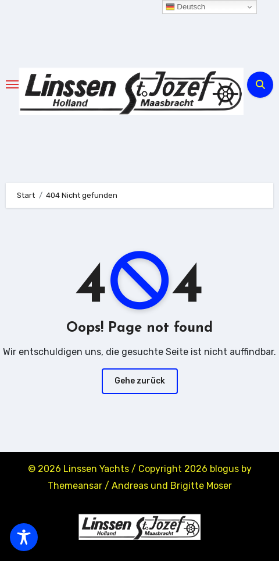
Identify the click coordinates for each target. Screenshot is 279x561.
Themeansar (75, 485)
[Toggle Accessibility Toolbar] (24, 537)
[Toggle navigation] (12, 84)
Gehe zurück (140, 381)
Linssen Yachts (96, 468)
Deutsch (186, 7)
